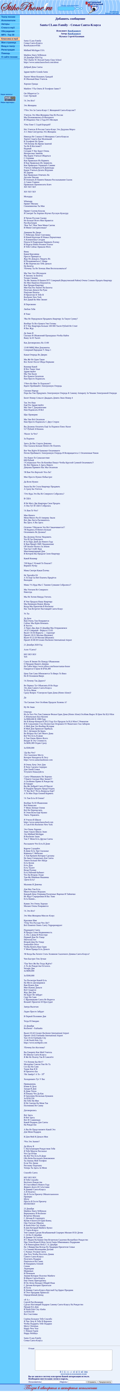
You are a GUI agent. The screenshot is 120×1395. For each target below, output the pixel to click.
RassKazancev (74, 31)
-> (71, 1375)
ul (76, 1375)
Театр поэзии (8, 17)
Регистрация (8, 50)
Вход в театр (8, 46)
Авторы (5, 24)
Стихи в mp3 (8, 28)
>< (68, 1375)
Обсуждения (7, 31)
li (79, 1375)
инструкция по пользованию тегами (74, 1378)
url (82, 1375)
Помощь (5, 53)
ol (74, 1375)
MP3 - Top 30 (7, 35)
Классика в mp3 (9, 39)
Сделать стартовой (112, 13)
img (86, 1375)
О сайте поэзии (9, 57)
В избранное (114, 11)
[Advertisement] (10, 77)
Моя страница (8, 42)
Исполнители (8, 20)
